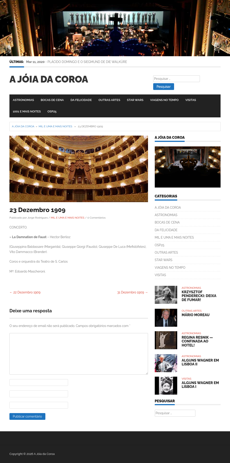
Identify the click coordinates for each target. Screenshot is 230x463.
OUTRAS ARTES (109, 100)
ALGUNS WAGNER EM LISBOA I (200, 385)
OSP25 (51, 111)
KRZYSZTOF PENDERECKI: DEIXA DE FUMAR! (199, 296)
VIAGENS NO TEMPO (164, 100)
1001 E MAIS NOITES (27, 111)
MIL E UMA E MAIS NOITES (55, 126)
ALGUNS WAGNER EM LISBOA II (200, 362)
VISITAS (190, 100)
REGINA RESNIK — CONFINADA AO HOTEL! (197, 341)
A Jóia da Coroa (48, 79)
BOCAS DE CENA (52, 100)
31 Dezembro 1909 (132, 292)
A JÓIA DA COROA (168, 207)
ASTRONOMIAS (23, 100)
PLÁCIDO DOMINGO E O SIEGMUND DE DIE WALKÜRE (87, 62)
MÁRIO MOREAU (196, 315)
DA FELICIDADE (81, 100)
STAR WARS (135, 100)
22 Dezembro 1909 (24, 292)
